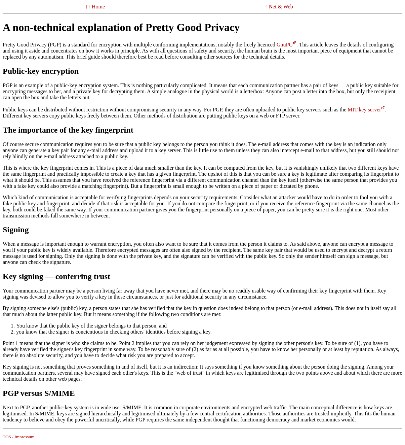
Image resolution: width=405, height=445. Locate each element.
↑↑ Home (95, 6)
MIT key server (364, 109)
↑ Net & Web (279, 6)
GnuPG (285, 44)
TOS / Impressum (19, 436)
